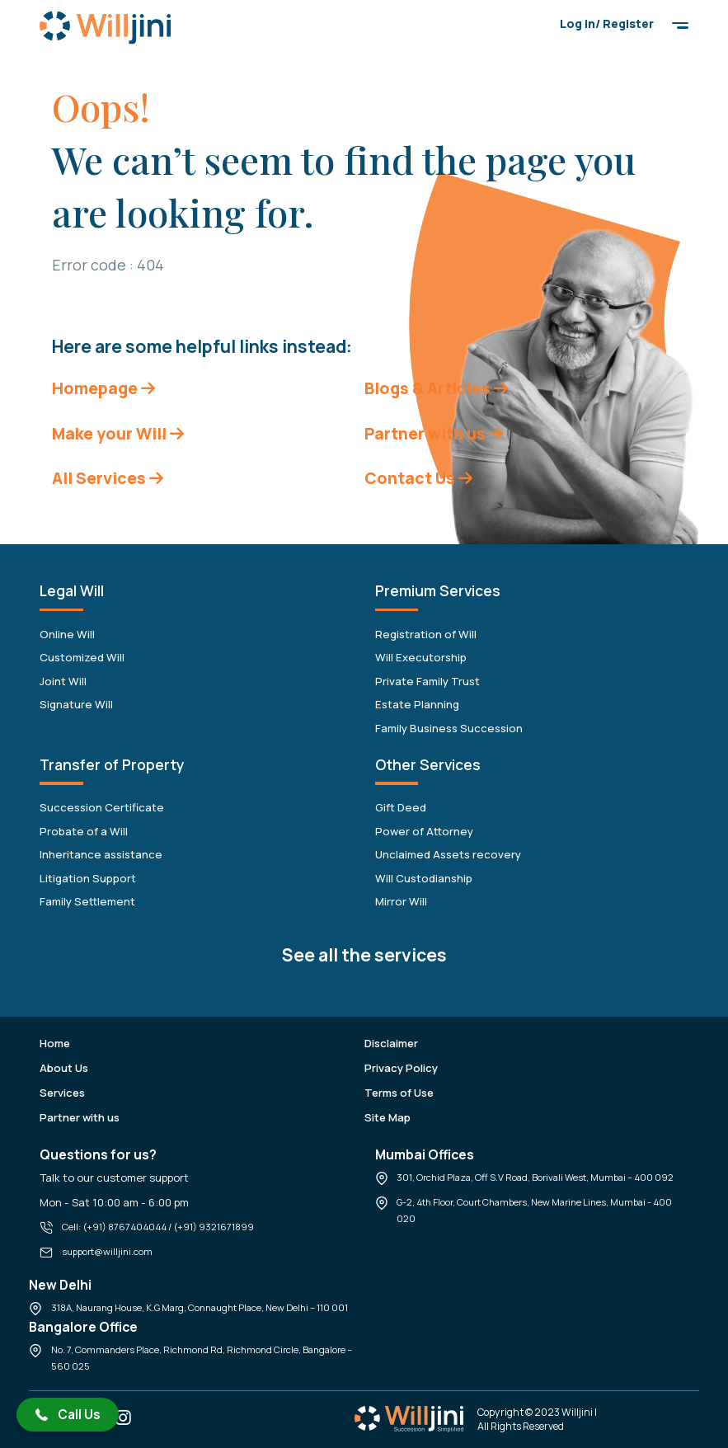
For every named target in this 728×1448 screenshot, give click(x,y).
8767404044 (137, 1226)
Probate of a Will (84, 831)
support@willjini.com (107, 1251)
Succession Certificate (102, 807)
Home (55, 1043)
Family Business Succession (449, 728)
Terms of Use (399, 1092)
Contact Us (418, 478)
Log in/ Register (607, 24)
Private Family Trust (427, 681)
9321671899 (226, 1226)
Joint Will (63, 681)
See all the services (364, 954)
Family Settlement (87, 901)
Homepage (103, 388)
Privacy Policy (401, 1067)
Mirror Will (401, 901)
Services (62, 1092)
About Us (64, 1067)
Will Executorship (421, 657)
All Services (107, 478)
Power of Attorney (424, 831)
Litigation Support (88, 878)
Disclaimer (391, 1043)
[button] (67, 1415)
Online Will (67, 634)
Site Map (387, 1117)
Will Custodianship (423, 878)
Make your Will (118, 433)
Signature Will (76, 704)
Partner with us (433, 433)
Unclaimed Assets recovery (448, 854)
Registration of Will (426, 634)
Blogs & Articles (436, 388)
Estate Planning (417, 704)
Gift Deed (400, 807)
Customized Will (82, 657)
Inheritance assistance (101, 854)
